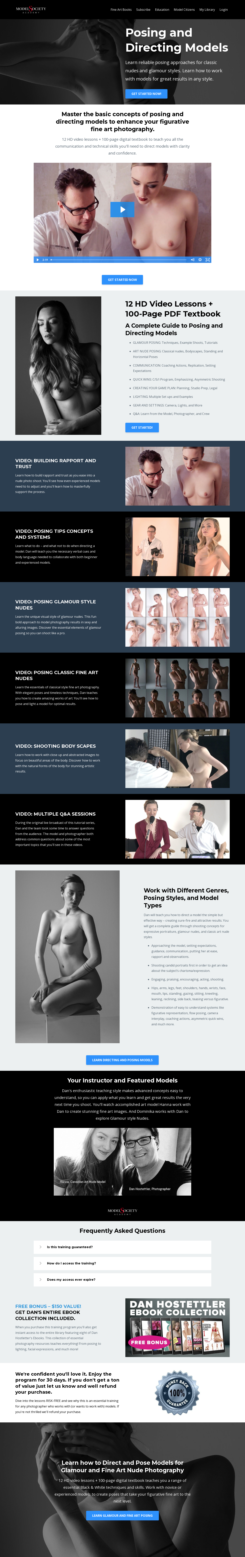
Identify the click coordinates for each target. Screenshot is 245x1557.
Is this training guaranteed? (70, 1247)
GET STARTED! (142, 427)
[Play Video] (37, 260)
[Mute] (192, 260)
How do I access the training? (71, 1263)
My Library (207, 9)
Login (224, 9)
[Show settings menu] (200, 260)
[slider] (119, 260)
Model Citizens (184, 9)
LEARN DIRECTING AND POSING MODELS (122, 1060)
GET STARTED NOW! (146, 94)
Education (162, 9)
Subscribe (143, 9)
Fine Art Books (121, 9)
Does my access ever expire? (71, 1279)
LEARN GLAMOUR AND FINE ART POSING (122, 1515)
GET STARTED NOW (122, 280)
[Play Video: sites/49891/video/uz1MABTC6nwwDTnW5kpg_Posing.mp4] (122, 209)
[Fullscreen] (208, 260)
